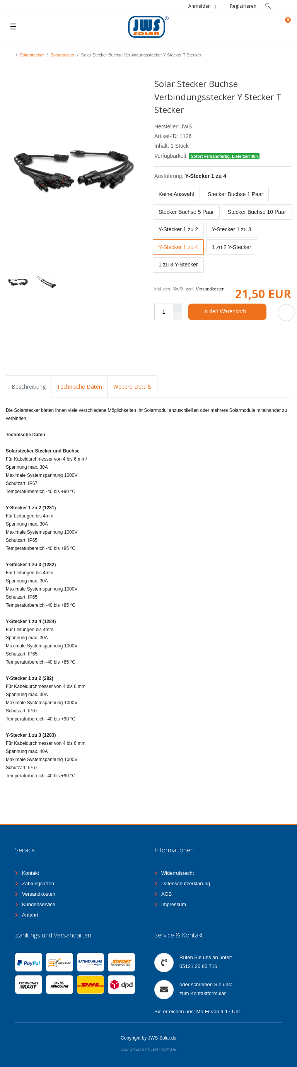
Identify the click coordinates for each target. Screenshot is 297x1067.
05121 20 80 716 (198, 966)
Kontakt (30, 873)
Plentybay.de (162, 1049)
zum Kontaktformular (202, 993)
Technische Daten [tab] (79, 386)
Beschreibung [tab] (29, 386)
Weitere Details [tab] (132, 386)
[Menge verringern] (177, 316)
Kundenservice (38, 904)
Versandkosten (210, 289)
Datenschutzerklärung (185, 883)
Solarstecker (32, 55)
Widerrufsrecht (177, 873)
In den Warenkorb (232, 311)
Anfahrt (30, 915)
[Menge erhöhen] (177, 308)
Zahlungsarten (38, 883)
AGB (166, 894)
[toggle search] (268, 6)
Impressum (173, 904)
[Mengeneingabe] (163, 312)
